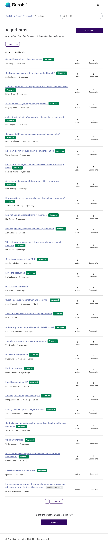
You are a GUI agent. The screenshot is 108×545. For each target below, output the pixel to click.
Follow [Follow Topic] (10, 44)
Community (28, 16)
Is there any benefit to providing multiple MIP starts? (29, 327)
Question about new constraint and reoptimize (27, 300)
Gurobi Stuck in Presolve (16, 286)
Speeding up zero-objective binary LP (22, 395)
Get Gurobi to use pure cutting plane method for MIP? (30, 73)
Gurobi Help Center (13, 16)
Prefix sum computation (16, 354)
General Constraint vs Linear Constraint (23, 59)
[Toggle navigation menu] (98, 5)
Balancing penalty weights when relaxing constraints (29, 228)
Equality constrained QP (16, 382)
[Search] (82, 16)
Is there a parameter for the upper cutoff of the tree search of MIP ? (36, 86)
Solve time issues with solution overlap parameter (28, 313)
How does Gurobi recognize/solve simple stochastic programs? (35, 198)
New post (89, 31)
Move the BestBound (15, 273)
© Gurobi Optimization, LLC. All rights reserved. (27, 539)
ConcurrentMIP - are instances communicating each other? (32, 134)
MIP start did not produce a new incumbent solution (29, 151)
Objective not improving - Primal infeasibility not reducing (32, 181)
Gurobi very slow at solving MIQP (20, 259)
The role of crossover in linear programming (25, 341)
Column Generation (14, 440)
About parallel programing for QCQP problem (26, 103)
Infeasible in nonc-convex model (20, 470)
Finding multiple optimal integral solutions (25, 409)
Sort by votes (21, 52)
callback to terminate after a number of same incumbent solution (35, 117)
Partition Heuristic (14, 368)
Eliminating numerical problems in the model (26, 215)
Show (8, 52)
